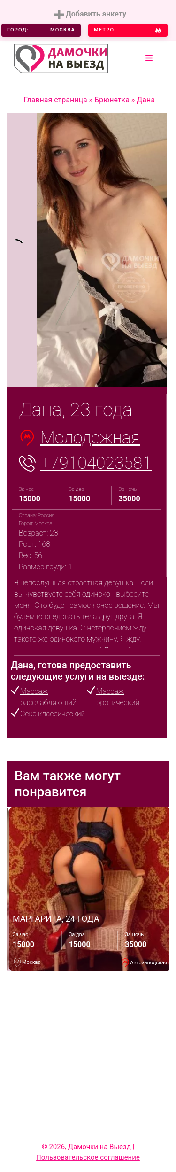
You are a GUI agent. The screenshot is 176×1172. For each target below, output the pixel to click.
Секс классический (52, 713)
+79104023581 (96, 463)
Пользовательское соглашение (88, 1157)
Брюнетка (112, 99)
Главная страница (55, 99)
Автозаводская (148, 963)
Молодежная (90, 438)
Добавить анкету (90, 14)
